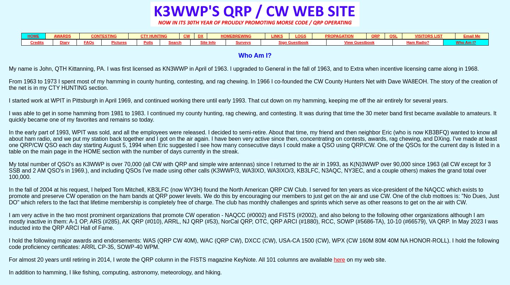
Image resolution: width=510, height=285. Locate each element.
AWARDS (62, 36)
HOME (33, 36)
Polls (148, 42)
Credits (37, 42)
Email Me (472, 36)
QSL (394, 36)
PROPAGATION (339, 36)
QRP (376, 36)
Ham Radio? (418, 42)
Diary (65, 42)
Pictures (118, 42)
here (339, 260)
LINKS (277, 36)
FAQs (89, 42)
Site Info (208, 42)
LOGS (300, 36)
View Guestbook (359, 42)
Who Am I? (466, 42)
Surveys (243, 42)
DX (200, 36)
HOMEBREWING (236, 36)
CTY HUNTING (154, 36)
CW (186, 36)
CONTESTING (104, 36)
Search (175, 42)
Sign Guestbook (293, 42)
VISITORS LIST (428, 36)
